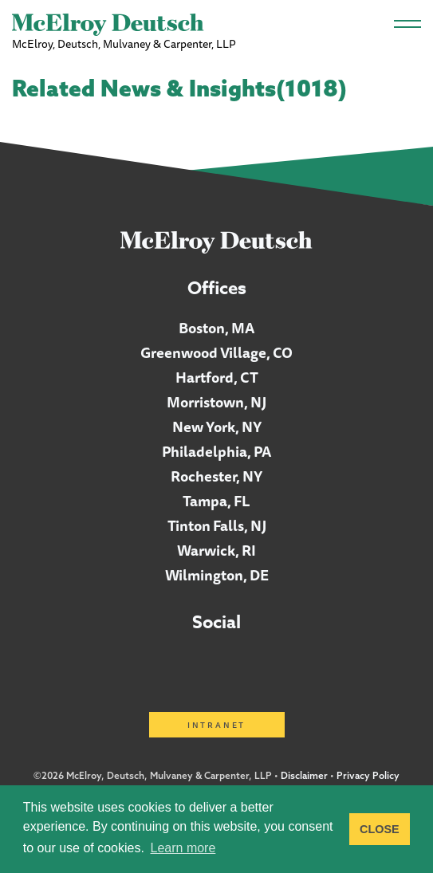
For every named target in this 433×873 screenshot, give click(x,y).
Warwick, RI (216, 550)
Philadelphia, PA (216, 451)
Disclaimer (304, 775)
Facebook (217, 662)
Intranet (216, 724)
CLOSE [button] (380, 829)
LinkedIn (172, 662)
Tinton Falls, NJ (216, 525)
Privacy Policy (368, 775)
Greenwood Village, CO (216, 352)
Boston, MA (216, 328)
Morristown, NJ (216, 402)
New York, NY (217, 426)
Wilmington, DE (217, 575)
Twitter (262, 662)
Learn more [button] (183, 848)
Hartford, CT (216, 377)
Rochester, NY (216, 476)
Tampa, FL (216, 501)
